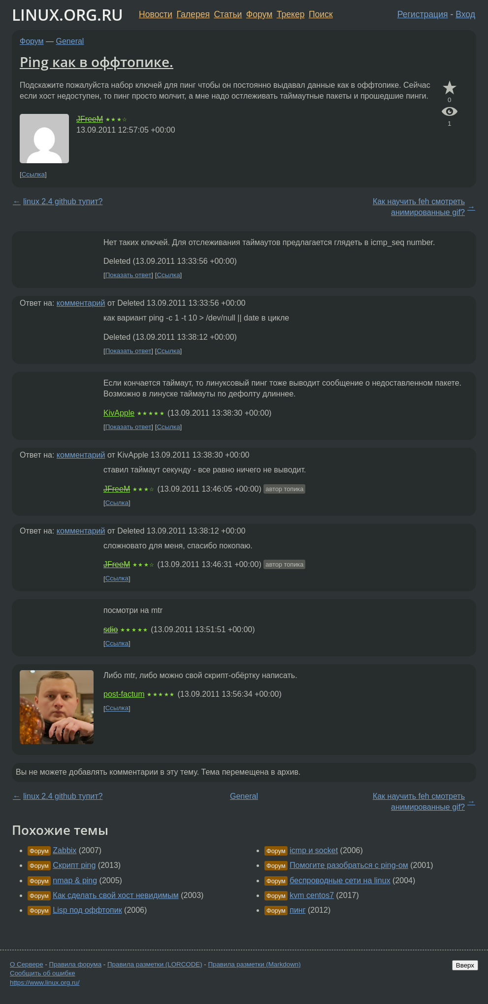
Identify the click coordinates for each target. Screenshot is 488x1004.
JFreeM (89, 119)
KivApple (118, 413)
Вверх (465, 965)
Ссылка (33, 174)
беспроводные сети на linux (340, 880)
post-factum (124, 694)
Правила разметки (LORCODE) (154, 964)
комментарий (81, 303)
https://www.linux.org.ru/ (44, 982)
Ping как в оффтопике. (96, 61)
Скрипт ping (74, 865)
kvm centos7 (312, 895)
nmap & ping (75, 880)
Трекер (291, 14)
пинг (297, 910)
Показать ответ (128, 275)
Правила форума (75, 964)
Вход (465, 14)
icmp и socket (314, 850)
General (70, 41)
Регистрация (422, 14)
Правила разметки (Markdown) (254, 964)
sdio (110, 629)
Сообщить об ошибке (42, 973)
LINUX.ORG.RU (67, 14)
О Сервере (26, 964)
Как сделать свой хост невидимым (115, 895)
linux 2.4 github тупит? (62, 201)
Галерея (193, 14)
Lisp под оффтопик (87, 910)
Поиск (321, 14)
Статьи (228, 14)
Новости (155, 14)
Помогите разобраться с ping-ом (349, 865)
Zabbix (64, 850)
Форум (259, 14)
